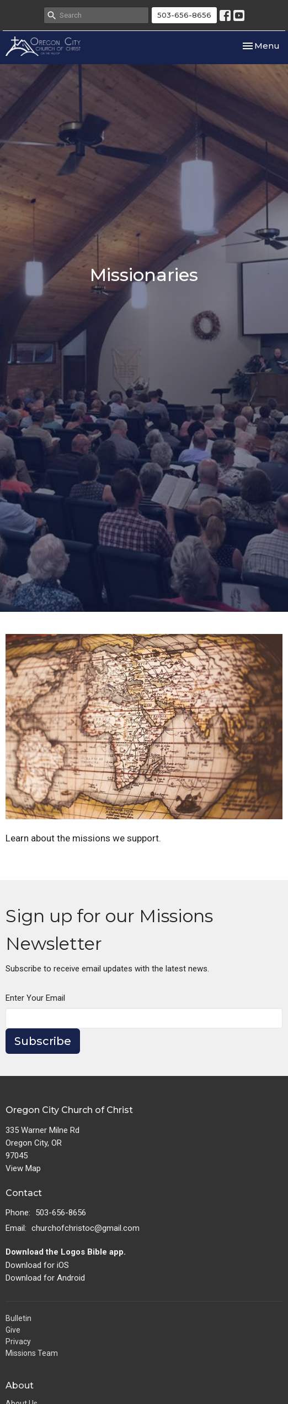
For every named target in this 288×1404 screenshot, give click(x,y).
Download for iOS (37, 1265)
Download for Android (45, 1278)
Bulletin (18, 1318)
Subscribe (42, 1041)
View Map (23, 1168)
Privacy (18, 1341)
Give (13, 1329)
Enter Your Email (35, 998)
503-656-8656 (184, 15)
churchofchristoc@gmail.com (85, 1228)
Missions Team (32, 1353)
